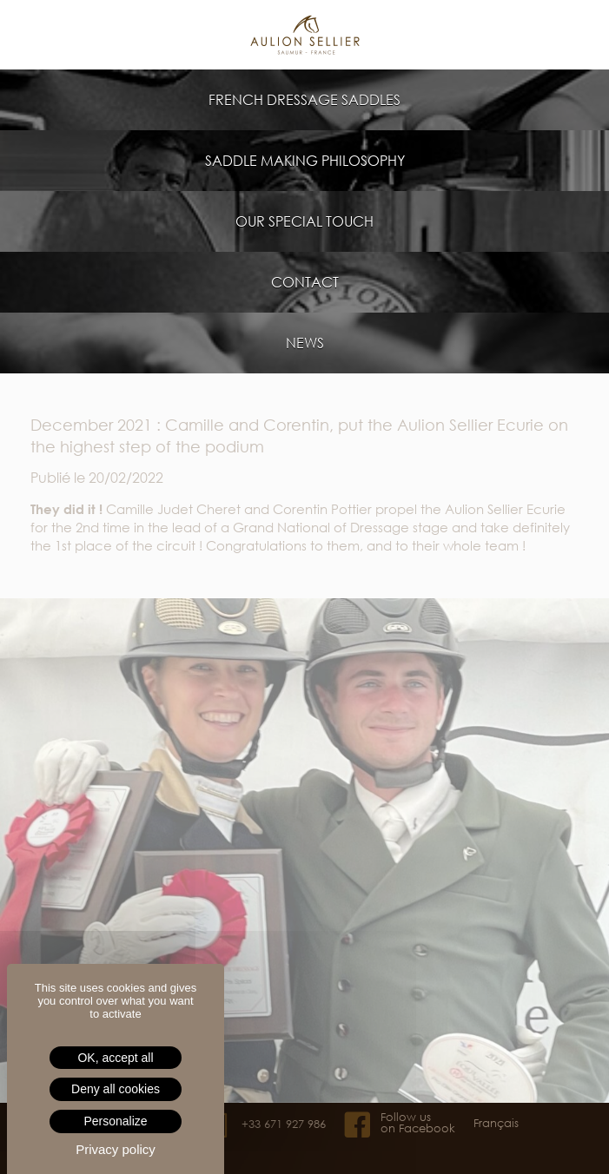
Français (496, 1123)
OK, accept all (115, 1058)
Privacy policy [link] (116, 1149)
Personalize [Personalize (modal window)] (115, 1121)
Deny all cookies (115, 1089)
